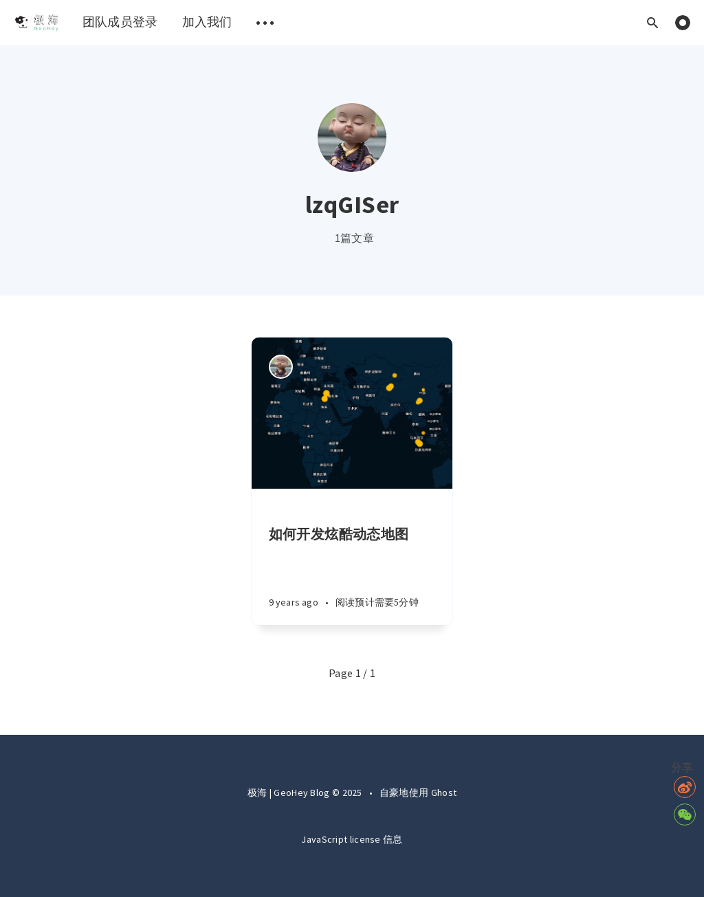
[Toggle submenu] (265, 22)
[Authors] (281, 367)
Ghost (444, 792)
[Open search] (652, 22)
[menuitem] (36, 22)
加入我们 (207, 22)
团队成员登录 (120, 22)
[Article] (352, 413)
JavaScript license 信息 (351, 839)
